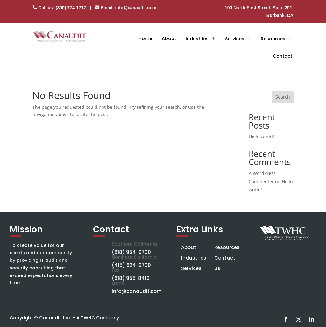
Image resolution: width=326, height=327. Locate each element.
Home (145, 38)
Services (234, 39)
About (169, 38)
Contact (282, 56)
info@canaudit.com (136, 7)
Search (282, 97)
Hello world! (261, 136)
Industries (197, 39)
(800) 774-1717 (71, 7)
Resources (273, 39)
